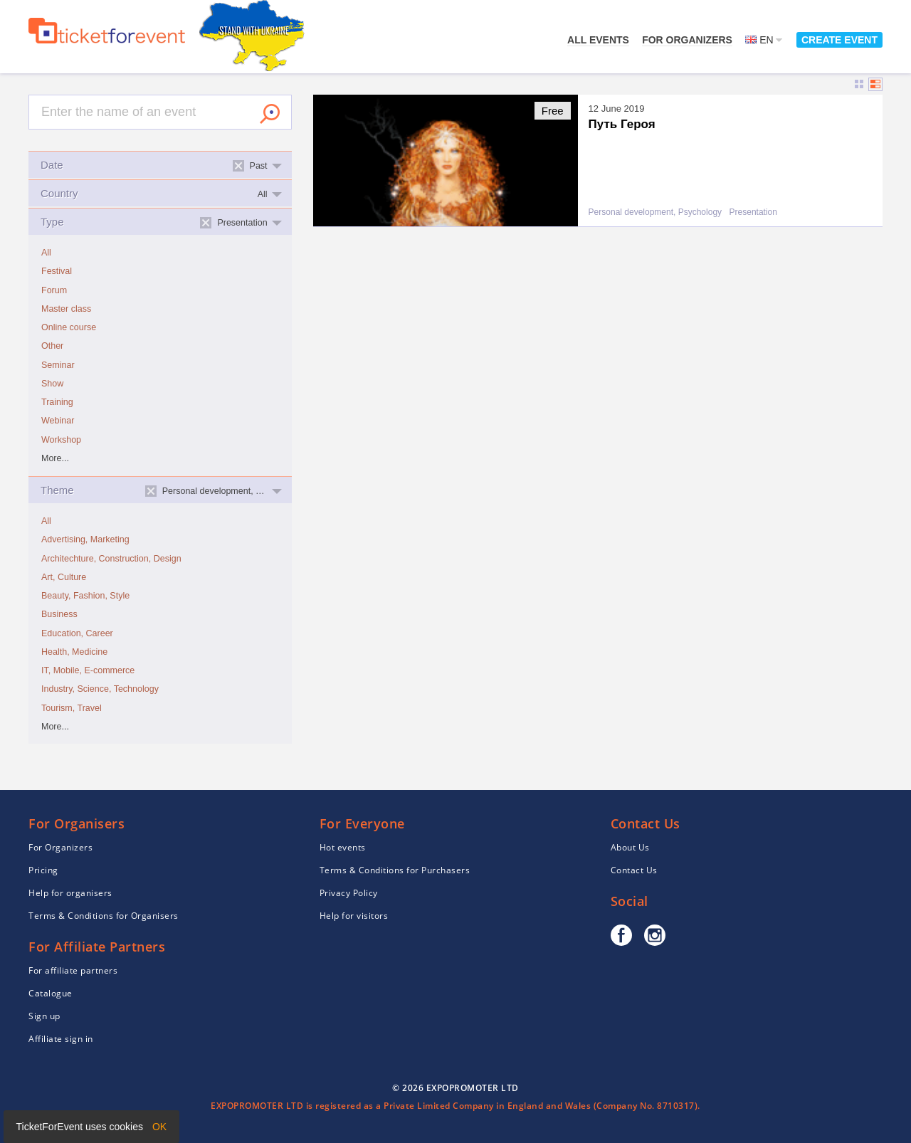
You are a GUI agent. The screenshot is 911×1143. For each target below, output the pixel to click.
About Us (630, 847)
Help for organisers (70, 893)
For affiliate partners (72, 970)
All (46, 253)
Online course (68, 327)
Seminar (58, 365)
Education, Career (77, 633)
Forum (54, 290)
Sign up (44, 1016)
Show (52, 384)
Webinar (57, 421)
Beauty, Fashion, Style (85, 596)
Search (270, 114)
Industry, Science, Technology (100, 689)
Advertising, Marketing (85, 539)
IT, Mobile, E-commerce (88, 670)
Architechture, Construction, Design (111, 559)
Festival (56, 271)
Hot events (343, 847)
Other (52, 346)
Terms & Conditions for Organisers (103, 916)
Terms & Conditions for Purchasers (395, 870)
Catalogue (50, 993)
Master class (66, 309)
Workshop (61, 440)
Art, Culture (63, 577)
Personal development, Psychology (655, 212)
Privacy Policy (349, 893)
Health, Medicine (74, 652)
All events (598, 40)
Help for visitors (354, 916)
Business (59, 614)
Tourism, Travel (71, 708)
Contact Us (634, 870)
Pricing (43, 870)
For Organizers (687, 40)
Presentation (753, 212)
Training (57, 402)
